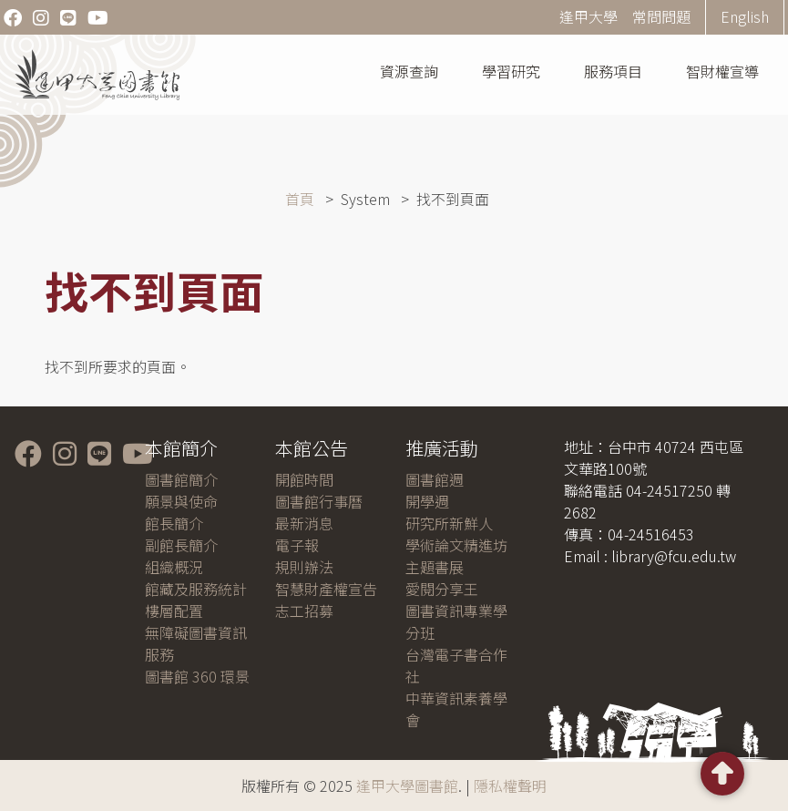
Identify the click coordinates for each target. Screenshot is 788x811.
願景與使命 (181, 501)
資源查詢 (409, 71)
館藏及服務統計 (196, 589)
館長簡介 (174, 523)
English (745, 16)
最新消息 (304, 523)
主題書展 (434, 567)
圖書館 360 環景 (197, 676)
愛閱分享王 (441, 589)
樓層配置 (174, 610)
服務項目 (613, 71)
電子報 (297, 545)
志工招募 (304, 610)
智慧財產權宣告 (326, 589)
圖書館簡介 (181, 479)
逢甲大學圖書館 (407, 785)
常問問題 (661, 16)
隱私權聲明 (510, 785)
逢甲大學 (588, 16)
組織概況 (174, 567)
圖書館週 (434, 479)
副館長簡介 (181, 545)
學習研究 (511, 71)
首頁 (299, 199)
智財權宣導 (722, 71)
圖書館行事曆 (319, 501)
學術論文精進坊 (456, 545)
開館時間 (304, 479)
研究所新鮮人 (449, 523)
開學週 (427, 501)
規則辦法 (304, 567)
